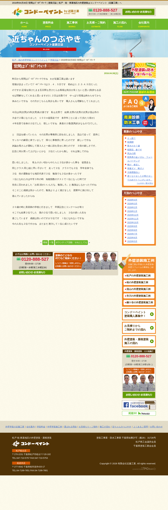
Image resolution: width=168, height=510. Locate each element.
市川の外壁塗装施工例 (138, 296)
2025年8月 (132, 230)
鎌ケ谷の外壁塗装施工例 (140, 302)
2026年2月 (132, 207)
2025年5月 (132, 241)
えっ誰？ (131, 138)
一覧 (51, 242)
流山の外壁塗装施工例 (138, 289)
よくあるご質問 (140, 426)
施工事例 (72, 24)
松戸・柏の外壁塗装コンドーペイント (30, 60)
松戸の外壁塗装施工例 (138, 275)
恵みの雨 (131, 153)
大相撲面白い (133, 172)
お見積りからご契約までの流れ (135, 327)
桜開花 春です (134, 149)
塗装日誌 (54, 60)
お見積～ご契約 (96, 24)
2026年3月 (132, 203)
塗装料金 (48, 24)
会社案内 (144, 24)
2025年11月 (133, 219)
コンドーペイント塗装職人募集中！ (135, 314)
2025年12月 (133, 215)
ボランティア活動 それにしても (71, 242)
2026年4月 (132, 200)
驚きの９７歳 (133, 146)
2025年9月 (132, 226)
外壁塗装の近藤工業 (14, 426)
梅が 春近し (133, 164)
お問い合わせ (156, 426)
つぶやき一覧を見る (145, 183)
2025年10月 (133, 222)
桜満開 (130, 142)
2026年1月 (132, 211)
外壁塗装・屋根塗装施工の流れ (136, 341)
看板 (45, 242)
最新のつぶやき (133, 131)
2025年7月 (132, 234)
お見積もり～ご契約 (88, 426)
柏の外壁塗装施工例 (137, 282)
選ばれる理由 (70, 426)
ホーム (24, 24)
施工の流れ (120, 24)
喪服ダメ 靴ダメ (135, 168)
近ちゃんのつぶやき (121, 426)
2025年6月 (132, 237)
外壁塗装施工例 (54, 426)
